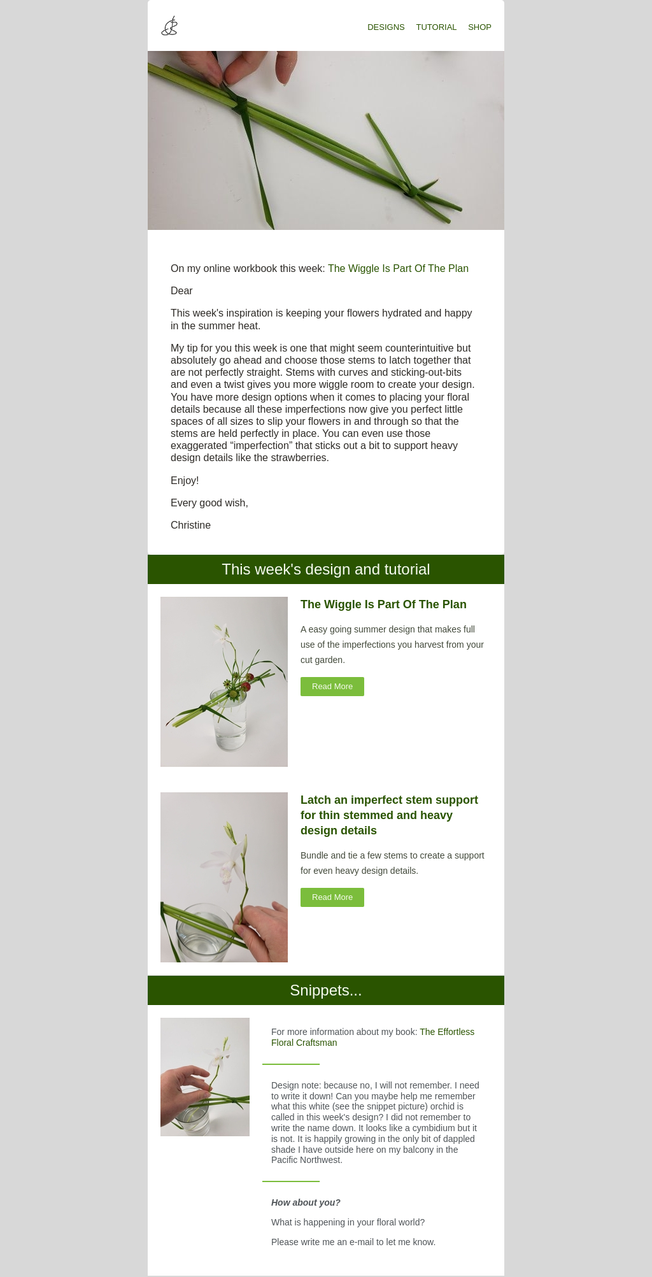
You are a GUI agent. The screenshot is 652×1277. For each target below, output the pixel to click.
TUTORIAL (436, 27)
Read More (332, 686)
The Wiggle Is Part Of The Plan (398, 268)
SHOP (480, 27)
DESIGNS (386, 27)
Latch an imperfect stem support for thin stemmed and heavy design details (389, 815)
